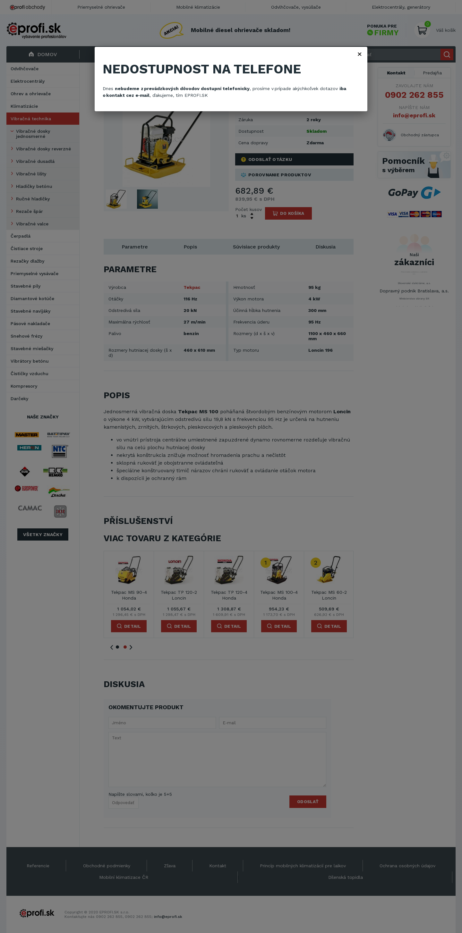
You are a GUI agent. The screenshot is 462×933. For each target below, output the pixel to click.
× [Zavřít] (359, 53)
